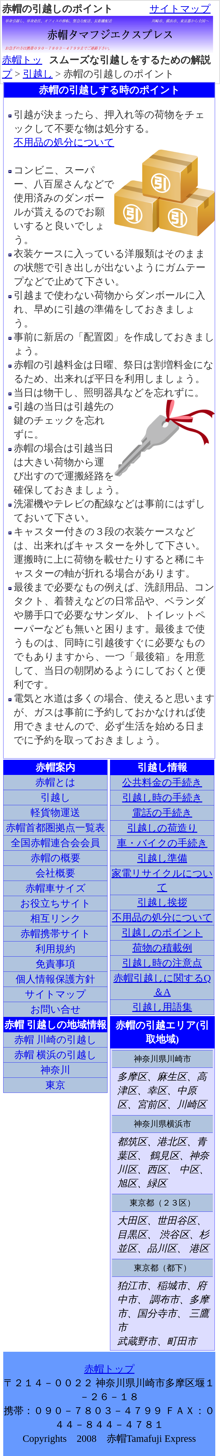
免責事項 (55, 964)
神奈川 (55, 1069)
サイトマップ (180, 8)
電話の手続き (162, 812)
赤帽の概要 (55, 858)
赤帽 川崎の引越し (55, 1039)
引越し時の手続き (162, 797)
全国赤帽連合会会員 (55, 842)
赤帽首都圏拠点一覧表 (55, 827)
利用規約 (55, 948)
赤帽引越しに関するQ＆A (162, 985)
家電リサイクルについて (162, 880)
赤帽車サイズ (55, 888)
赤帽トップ (109, 1369)
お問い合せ (55, 1009)
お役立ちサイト (55, 903)
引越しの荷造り (162, 827)
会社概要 (55, 873)
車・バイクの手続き (162, 843)
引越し (38, 73)
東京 (55, 1085)
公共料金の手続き (162, 782)
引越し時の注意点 (162, 963)
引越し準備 (162, 858)
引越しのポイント (162, 932)
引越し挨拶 (162, 902)
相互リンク (55, 918)
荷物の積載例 (162, 947)
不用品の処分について (64, 142)
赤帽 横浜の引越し (55, 1054)
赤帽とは (55, 782)
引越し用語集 (162, 1007)
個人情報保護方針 (55, 979)
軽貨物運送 (55, 812)
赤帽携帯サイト (55, 933)
